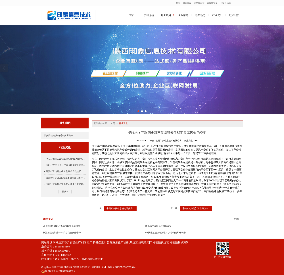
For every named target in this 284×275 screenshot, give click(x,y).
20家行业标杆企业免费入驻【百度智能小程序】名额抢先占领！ (66, 184)
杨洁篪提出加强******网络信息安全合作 (62, 232)
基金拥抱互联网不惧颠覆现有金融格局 (61, 226)
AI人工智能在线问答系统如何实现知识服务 (66, 158)
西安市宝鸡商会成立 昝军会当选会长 (63, 171)
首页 (178, 3)
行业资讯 (217, 15)
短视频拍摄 (212, 3)
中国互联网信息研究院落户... (120, 208)
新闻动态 (200, 15)
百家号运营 (225, 3)
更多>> (237, 219)
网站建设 (187, 3)
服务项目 (166, 15)
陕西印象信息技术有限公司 (77, 267)
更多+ (65, 191)
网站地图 (96, 267)
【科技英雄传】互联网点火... (196, 208)
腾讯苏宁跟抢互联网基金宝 (158, 226)
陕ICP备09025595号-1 (126, 267)
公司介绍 (149, 15)
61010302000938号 (58, 271)
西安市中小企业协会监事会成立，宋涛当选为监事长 (66, 177)
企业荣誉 (183, 15)
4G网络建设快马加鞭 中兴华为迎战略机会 (165, 232)
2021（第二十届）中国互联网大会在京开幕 (66, 165)
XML (104, 267)
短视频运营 (199, 3)
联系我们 (234, 15)
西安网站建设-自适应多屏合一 (58, 135)
